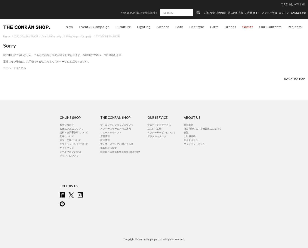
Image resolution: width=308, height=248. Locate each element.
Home (6, 36)
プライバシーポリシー (195, 144)
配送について (67, 136)
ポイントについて (69, 155)
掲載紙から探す (108, 147)
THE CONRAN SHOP (26, 36)
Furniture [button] (123, 27)
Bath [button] (179, 27)
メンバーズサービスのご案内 (115, 128)
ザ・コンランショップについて (116, 124)
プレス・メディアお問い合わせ (116, 144)
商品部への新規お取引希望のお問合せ (120, 151)
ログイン (284, 12)
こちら (45, 61)
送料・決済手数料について (74, 132)
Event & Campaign (52, 36)
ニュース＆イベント (110, 132)
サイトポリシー (192, 140)
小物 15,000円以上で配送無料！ (139, 12)
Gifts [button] (214, 27)
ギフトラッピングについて (74, 144)
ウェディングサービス (159, 124)
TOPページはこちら (14, 68)
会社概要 (188, 124)
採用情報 (105, 140)
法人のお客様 (235, 13)
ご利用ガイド (252, 13)
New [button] (69, 27)
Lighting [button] (144, 27)
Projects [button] (295, 27)
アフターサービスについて (161, 132)
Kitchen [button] (163, 27)
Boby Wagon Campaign (79, 36)
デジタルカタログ (156, 136)
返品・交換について (70, 140)
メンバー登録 (269, 13)
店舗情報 (221, 13)
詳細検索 (209, 13)
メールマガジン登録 (70, 151)
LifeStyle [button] (196, 27)
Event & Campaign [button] (94, 27)
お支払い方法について (71, 128)
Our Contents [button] (270, 27)
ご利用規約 (189, 136)
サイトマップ (67, 147)
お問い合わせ (67, 124)
